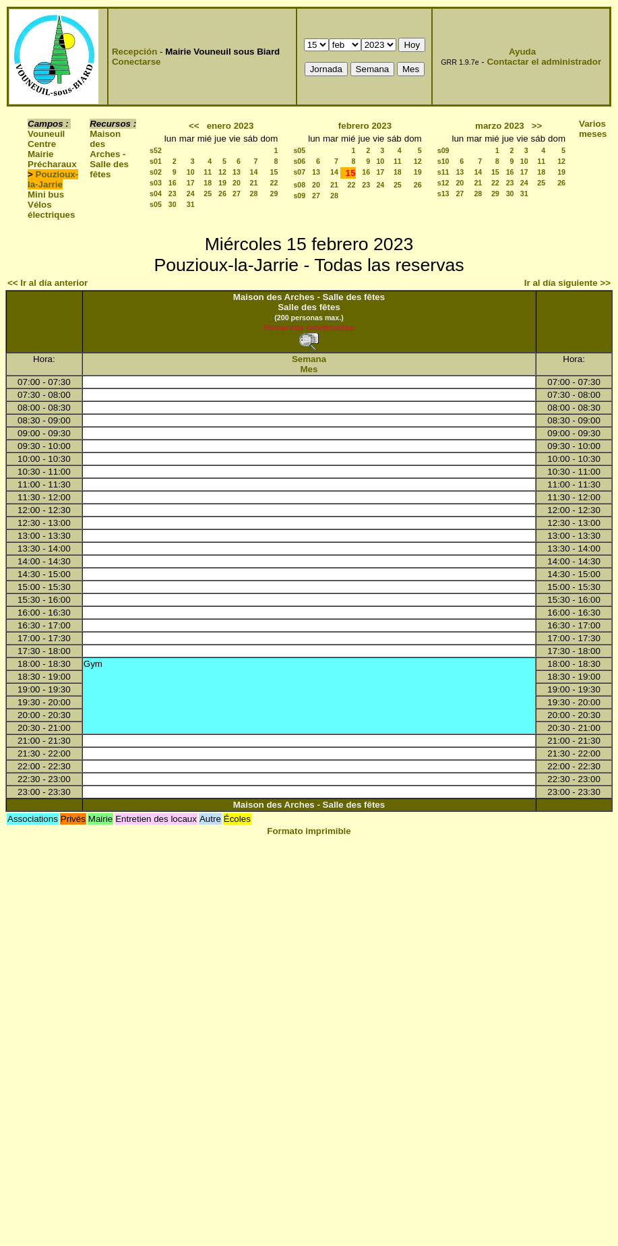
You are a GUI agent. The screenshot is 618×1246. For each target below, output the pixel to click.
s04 (156, 193)
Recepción (134, 52)
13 (237, 172)
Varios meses (593, 129)
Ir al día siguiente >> (567, 283)
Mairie (41, 154)
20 (237, 183)
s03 (156, 183)
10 (191, 172)
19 (222, 183)
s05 (156, 204)
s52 (156, 150)
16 (172, 183)
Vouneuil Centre (46, 139)
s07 (299, 172)
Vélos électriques (51, 210)
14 (254, 172)
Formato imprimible (308, 831)
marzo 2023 (499, 126)
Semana (309, 359)
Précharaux (52, 164)
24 (191, 193)
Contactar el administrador (544, 62)
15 (274, 172)
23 (172, 193)
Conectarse (136, 62)
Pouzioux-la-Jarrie (53, 179)
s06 (299, 161)
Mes (309, 369)
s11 (443, 172)
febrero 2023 (365, 126)
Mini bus (46, 194)
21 (254, 183)
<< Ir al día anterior (47, 283)
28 (254, 193)
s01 (156, 161)
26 (222, 193)
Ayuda (522, 52)
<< (194, 126)
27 (237, 193)
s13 (443, 193)
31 (191, 204)
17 (191, 183)
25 (208, 193)
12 (222, 172)
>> (537, 126)
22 (274, 183)
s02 (156, 172)
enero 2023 (230, 126)
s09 (299, 195)
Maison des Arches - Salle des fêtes (109, 154)
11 (208, 172)
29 (274, 193)
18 (208, 183)
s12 (443, 183)
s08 (299, 185)
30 (172, 204)
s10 (443, 161)
